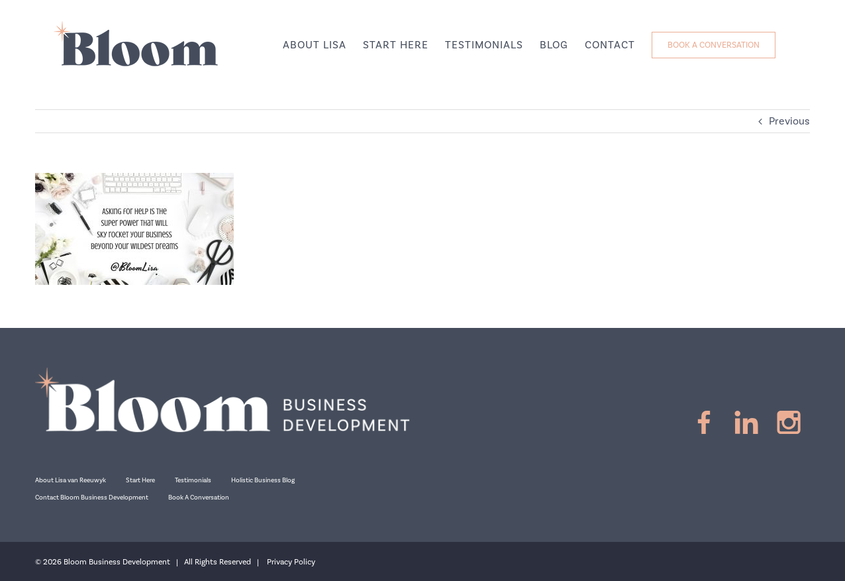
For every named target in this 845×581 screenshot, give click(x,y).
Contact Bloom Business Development (91, 498)
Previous (789, 121)
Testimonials (193, 480)
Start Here (140, 480)
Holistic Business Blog (263, 480)
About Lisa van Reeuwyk (70, 480)
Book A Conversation (198, 498)
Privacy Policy (291, 562)
